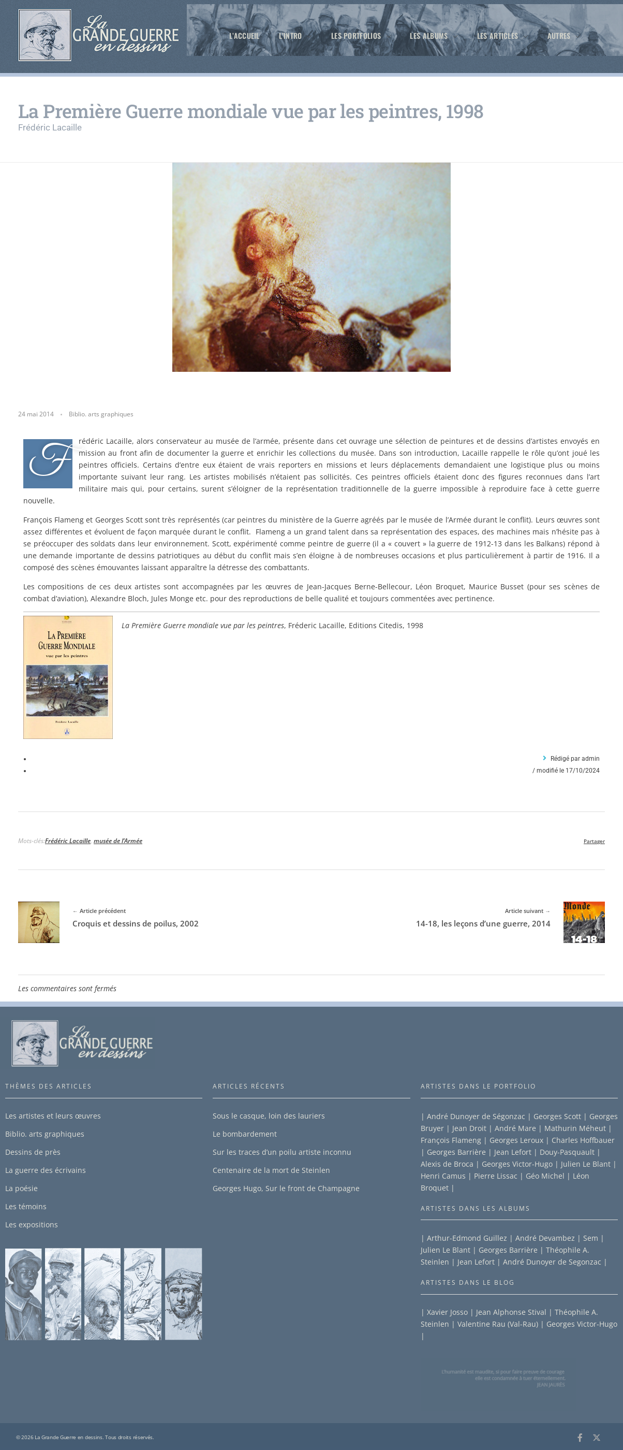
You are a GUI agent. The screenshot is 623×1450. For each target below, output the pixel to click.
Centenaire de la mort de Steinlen (271, 1170)
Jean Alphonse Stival (510, 1312)
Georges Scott (557, 1116)
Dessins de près (33, 1152)
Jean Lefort (512, 1152)
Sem (590, 1238)
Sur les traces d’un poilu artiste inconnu (282, 1152)
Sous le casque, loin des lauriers (269, 1116)
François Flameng (451, 1140)
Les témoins (26, 1206)
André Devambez (545, 1238)
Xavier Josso (447, 1312)
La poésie (21, 1188)
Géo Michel (545, 1176)
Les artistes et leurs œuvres (53, 1116)
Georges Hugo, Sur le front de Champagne (286, 1188)
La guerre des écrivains (45, 1170)
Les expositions (31, 1224)
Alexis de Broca (447, 1164)
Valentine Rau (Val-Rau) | (499, 1324)
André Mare (515, 1128)
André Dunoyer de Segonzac (553, 1262)
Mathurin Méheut (575, 1128)
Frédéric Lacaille (68, 840)
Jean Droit (469, 1128)
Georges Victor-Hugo (517, 1164)
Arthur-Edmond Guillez (467, 1238)
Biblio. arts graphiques (101, 414)
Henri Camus (443, 1176)
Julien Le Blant (586, 1164)
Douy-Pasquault (567, 1152)
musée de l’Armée (118, 840)
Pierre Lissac (495, 1176)
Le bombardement (245, 1134)
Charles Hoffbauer (583, 1140)
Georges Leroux (516, 1140)
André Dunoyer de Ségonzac (476, 1116)
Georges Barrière (456, 1152)
